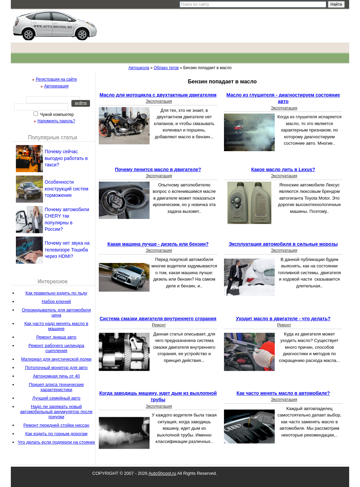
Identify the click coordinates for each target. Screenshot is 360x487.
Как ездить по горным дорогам (56, 433)
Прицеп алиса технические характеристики (56, 387)
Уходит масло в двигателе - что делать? (283, 318)
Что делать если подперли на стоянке (56, 442)
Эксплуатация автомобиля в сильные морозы (283, 244)
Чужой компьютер (56, 114)
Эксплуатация (159, 101)
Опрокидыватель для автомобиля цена (56, 312)
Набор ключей (56, 301)
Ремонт (159, 325)
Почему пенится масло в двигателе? (158, 169)
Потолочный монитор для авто (56, 367)
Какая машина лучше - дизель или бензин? (157, 244)
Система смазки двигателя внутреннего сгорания (157, 318)
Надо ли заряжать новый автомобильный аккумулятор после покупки (56, 411)
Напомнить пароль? (56, 121)
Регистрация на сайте (56, 79)
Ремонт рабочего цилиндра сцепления (56, 348)
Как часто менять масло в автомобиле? (283, 393)
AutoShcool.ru (162, 473)
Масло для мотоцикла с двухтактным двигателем (158, 95)
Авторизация (56, 86)
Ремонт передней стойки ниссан (56, 425)
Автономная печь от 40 (56, 376)
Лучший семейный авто (56, 398)
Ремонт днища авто (56, 337)
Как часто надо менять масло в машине (56, 326)
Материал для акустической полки (56, 359)
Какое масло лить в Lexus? (283, 169)
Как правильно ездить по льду (56, 293)
